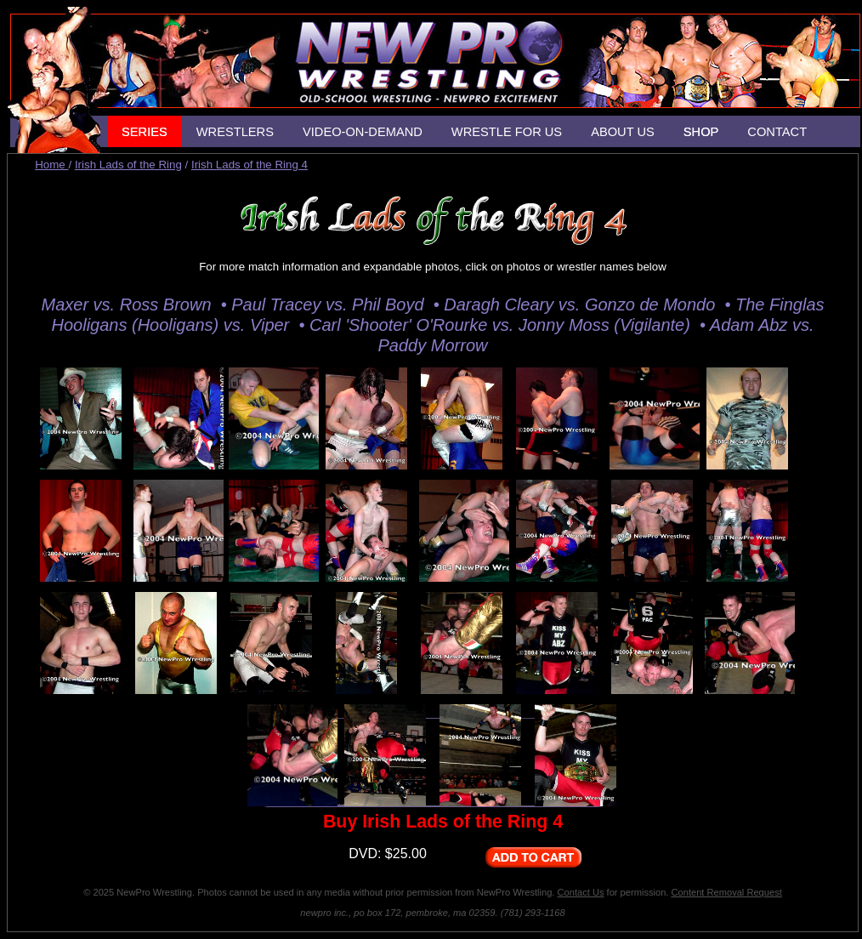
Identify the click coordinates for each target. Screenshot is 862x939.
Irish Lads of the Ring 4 (249, 164)
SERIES (144, 132)
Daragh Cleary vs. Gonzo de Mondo (582, 304)
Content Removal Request (727, 892)
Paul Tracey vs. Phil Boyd (329, 304)
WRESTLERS (235, 132)
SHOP (701, 132)
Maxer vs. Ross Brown (128, 304)
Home (51, 164)
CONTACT (777, 132)
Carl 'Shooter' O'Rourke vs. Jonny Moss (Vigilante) (502, 325)
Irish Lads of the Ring (128, 164)
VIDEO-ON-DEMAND (362, 132)
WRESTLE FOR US (506, 132)
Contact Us (581, 892)
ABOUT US (623, 132)
